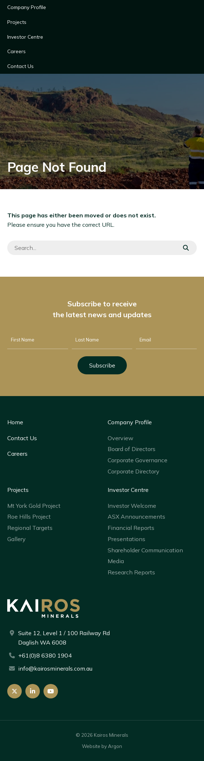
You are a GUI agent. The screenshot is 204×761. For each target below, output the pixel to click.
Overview (120, 438)
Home (15, 422)
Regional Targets (30, 527)
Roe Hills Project (29, 516)
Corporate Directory (133, 471)
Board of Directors (131, 448)
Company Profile (26, 7)
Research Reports (131, 572)
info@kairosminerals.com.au (55, 668)
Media (116, 561)
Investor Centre (25, 37)
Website (91, 746)
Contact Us (20, 66)
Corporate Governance (137, 460)
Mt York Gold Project (34, 505)
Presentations (126, 539)
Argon (115, 746)
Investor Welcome (132, 505)
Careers (16, 51)
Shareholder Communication (145, 550)
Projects (16, 22)
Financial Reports (131, 527)
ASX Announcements (136, 516)
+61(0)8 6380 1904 (45, 655)
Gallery (16, 539)
